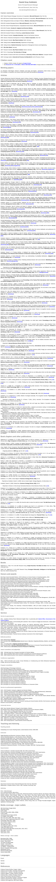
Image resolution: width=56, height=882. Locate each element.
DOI (28, 96)
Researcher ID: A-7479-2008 (13, 64)
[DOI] (2, 235)
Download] (45, 285)
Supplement (17, 165)
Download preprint (26, 106)
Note (32, 341)
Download (40, 72)
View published (36, 106)
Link (29, 341)
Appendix (15, 261)
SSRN (40, 272)
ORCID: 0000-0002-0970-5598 (28, 64)
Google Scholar (27, 63)
